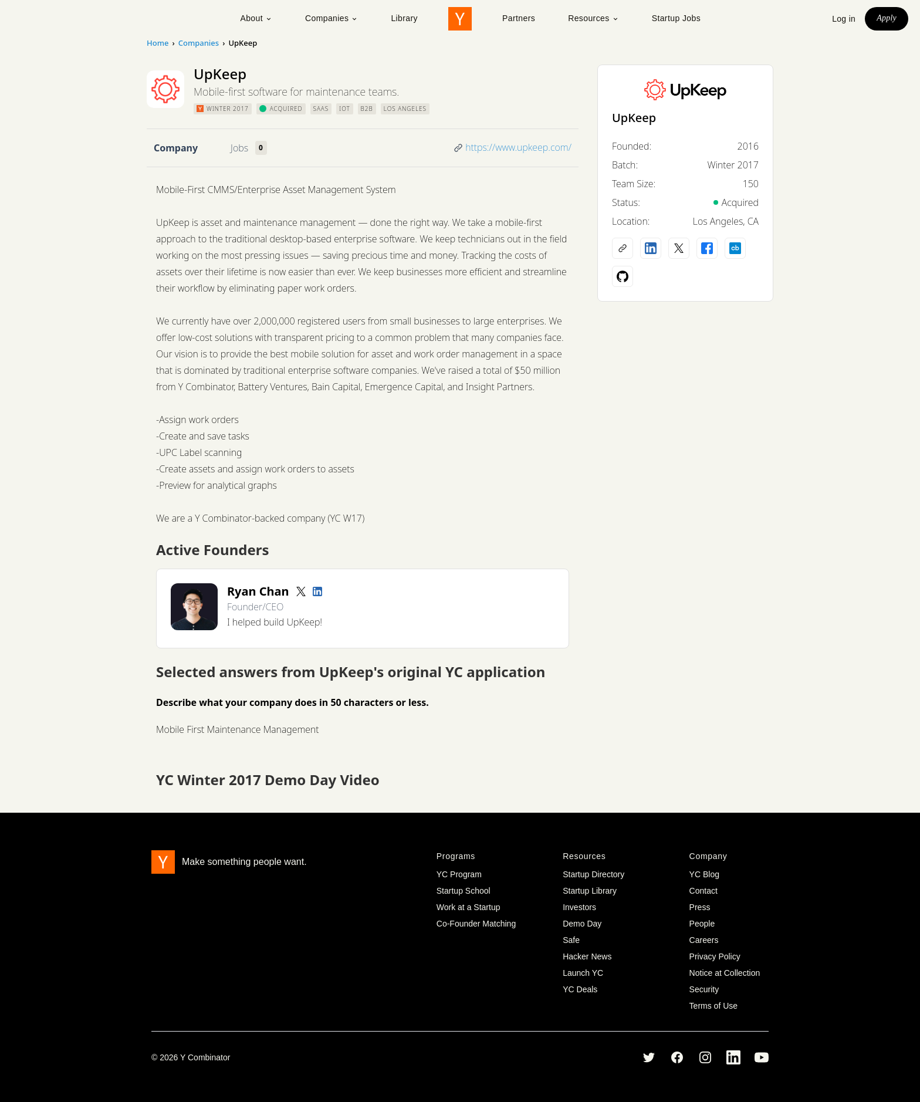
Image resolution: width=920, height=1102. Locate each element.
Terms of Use (713, 1005)
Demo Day (582, 923)
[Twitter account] (301, 591)
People (702, 923)
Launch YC (583, 973)
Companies (331, 18)
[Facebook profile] (707, 248)
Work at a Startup (468, 907)
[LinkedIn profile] (317, 591)
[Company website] (622, 248)
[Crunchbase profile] (735, 248)
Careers (704, 940)
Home (157, 43)
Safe (571, 940)
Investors (579, 907)
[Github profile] (622, 276)
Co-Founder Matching (476, 923)
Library (404, 18)
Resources (593, 18)
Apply (887, 17)
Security (704, 989)
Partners (518, 18)
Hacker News (587, 956)
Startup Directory (593, 874)
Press (700, 907)
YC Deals (580, 989)
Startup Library (590, 890)
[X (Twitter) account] (678, 248)
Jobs (239, 147)
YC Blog (704, 874)
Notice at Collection (724, 973)
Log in (843, 18)
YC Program (459, 874)
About (256, 18)
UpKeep (634, 118)
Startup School (464, 890)
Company (176, 147)
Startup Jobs (676, 18)
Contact (703, 890)
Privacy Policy (714, 956)
